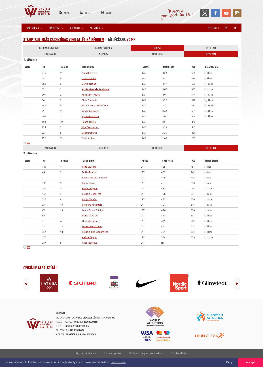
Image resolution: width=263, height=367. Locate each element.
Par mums (96, 28)
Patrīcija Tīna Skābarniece (95, 231)
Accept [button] (250, 362)
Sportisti (76, 28)
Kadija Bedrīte (89, 199)
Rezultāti (211, 47)
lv (226, 28)
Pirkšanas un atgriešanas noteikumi (146, 353)
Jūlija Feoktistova (90, 127)
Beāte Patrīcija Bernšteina (95, 105)
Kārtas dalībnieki (103, 47)
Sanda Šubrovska (90, 111)
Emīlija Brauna (89, 172)
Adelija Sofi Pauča (91, 94)
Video (109, 12)
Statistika (56, 28)
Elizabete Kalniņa (90, 221)
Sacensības (34, 28)
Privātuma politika (112, 353)
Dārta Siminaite (89, 100)
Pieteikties (213, 28)
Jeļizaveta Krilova (90, 116)
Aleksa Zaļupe (89, 237)
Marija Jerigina (89, 83)
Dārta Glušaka (89, 78)
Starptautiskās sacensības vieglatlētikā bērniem (63, 39)
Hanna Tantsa (89, 121)
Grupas (157, 47)
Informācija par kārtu (50, 47)
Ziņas (66, 12)
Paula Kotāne (88, 138)
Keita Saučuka (89, 166)
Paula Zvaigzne (89, 188)
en (235, 28)
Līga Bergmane (89, 132)
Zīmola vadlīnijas (179, 353)
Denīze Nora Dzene (92, 226)
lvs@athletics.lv (77, 326)
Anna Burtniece (89, 73)
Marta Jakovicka (90, 215)
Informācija (50, 54)
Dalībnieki (104, 54)
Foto (87, 12)
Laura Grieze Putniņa (92, 210)
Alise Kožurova (89, 242)
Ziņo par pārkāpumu (86, 353)
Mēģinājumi (157, 54)
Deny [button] (229, 362)
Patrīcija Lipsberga (91, 193)
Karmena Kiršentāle (92, 204)
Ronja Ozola (88, 183)
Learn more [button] (118, 362)
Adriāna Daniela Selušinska (95, 89)
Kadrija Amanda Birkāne (94, 177)
